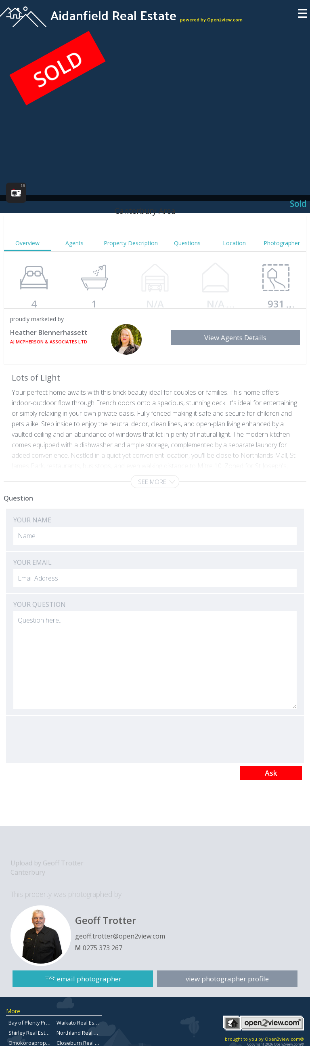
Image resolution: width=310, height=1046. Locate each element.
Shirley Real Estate (30, 1032)
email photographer (89, 978)
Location (234, 243)
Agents (74, 243)
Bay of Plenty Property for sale (45, 1022)
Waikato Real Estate (80, 1022)
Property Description (131, 243)
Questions (187, 243)
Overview (27, 243)
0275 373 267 (102, 947)
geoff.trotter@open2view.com (120, 936)
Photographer (282, 243)
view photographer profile (227, 978)
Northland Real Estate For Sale (93, 1032)
